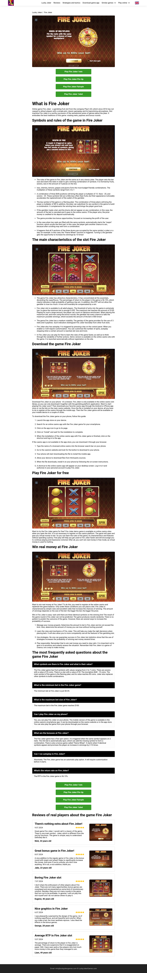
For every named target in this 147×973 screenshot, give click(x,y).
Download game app (91, 3)
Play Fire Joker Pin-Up (73, 79)
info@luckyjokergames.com (66, 968)
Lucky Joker (46, 3)
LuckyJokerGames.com (88, 968)
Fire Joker (48, 12)
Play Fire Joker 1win (73, 71)
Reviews (57, 3)
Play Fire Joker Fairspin (73, 86)
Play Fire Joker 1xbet (73, 94)
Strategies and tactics (71, 3)
